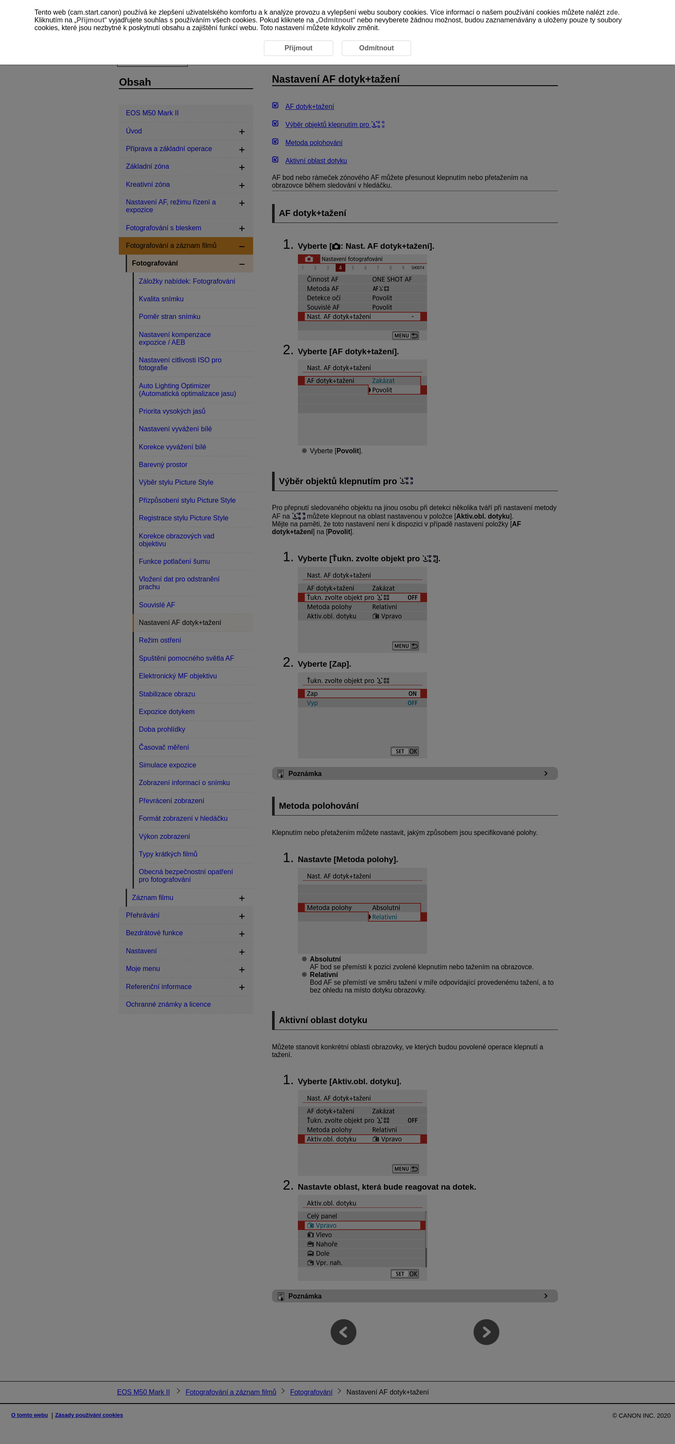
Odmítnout (335, 20)
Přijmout (91, 20)
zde (612, 12)
